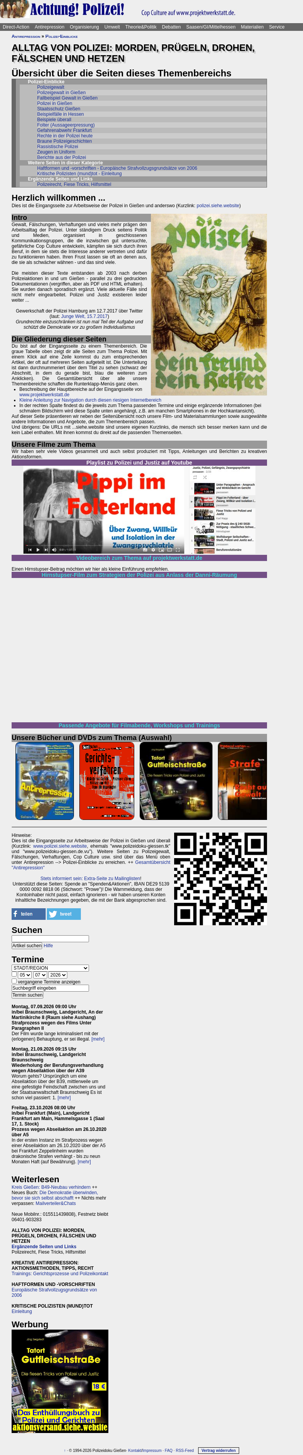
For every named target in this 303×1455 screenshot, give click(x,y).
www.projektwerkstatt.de (44, 394)
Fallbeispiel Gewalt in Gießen (67, 98)
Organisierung (84, 27)
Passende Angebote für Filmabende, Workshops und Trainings (139, 725)
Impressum (151, 1450)
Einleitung (22, 1311)
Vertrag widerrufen (219, 1450)
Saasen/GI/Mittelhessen (210, 27)
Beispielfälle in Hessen (60, 114)
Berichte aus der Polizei (61, 157)
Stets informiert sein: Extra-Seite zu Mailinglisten (90, 878)
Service (276, 27)
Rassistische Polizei (57, 146)
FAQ (169, 1450)
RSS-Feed (185, 1450)
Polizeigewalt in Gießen (61, 92)
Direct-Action (16, 27)
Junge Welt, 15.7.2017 (84, 316)
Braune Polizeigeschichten (64, 141)
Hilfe (48, 945)
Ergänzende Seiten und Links (44, 1246)
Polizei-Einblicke (61, 36)
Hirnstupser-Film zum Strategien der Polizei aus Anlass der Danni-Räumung (139, 575)
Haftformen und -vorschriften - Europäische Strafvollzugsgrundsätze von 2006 (117, 168)
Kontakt (134, 1450)
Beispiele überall (54, 119)
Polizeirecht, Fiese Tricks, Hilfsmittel (74, 184)
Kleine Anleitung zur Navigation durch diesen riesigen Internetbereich (90, 400)
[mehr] (97, 1039)
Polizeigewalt (50, 87)
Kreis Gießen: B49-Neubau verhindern (51, 1187)
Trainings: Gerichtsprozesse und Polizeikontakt (60, 1273)
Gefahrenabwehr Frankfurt (64, 130)
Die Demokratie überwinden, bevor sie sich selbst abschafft (55, 1195)
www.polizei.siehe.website (60, 846)
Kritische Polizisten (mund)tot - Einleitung (79, 173)
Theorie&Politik (141, 27)
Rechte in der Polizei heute (64, 136)
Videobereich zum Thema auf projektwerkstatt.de (139, 558)
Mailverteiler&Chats (56, 1203)
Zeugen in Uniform (56, 152)
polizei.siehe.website (218, 205)
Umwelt (112, 27)
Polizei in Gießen (54, 103)
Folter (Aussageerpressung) (66, 125)
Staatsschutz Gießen (58, 109)
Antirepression (50, 27)
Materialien (252, 27)
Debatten (171, 27)
